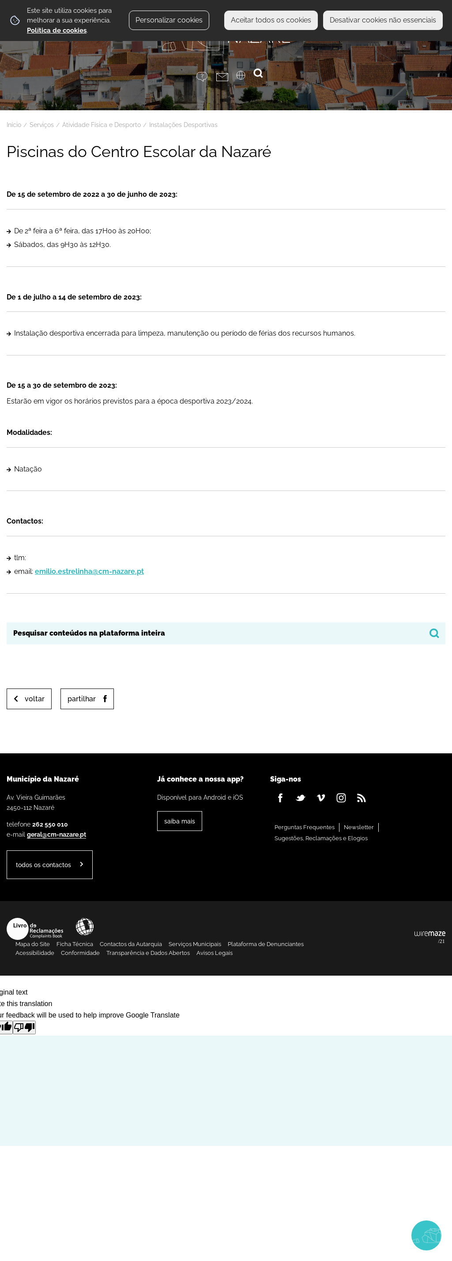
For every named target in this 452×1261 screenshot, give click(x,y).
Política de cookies (57, 30)
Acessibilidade (85, 926)
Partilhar (82, 699)
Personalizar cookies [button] (169, 20)
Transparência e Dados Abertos (148, 953)
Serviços (42, 124)
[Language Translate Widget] (246, 78)
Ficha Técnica (74, 944)
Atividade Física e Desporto (101, 124)
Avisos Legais (214, 953)
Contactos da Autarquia (131, 944)
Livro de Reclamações (35, 929)
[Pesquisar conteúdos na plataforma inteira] (434, 633)
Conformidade (80, 953)
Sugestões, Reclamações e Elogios (321, 838)
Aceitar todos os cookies (271, 20)
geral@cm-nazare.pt (56, 834)
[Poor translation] (24, 1027)
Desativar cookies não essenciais (383, 20)
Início (14, 124)
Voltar (35, 699)
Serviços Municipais (195, 944)
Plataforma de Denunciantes (266, 944)
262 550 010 (50, 824)
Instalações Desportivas (183, 124)
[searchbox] (226, 633)
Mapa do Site (32, 944)
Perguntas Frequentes (305, 827)
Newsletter (359, 827)
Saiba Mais (179, 821)
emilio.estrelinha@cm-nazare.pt (89, 571)
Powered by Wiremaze (429, 937)
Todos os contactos (43, 864)
